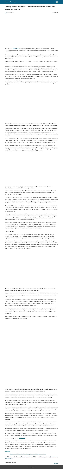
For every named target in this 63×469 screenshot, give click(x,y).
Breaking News (13, 454)
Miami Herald (16, 48)
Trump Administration (39, 456)
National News (26, 454)
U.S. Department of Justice (40, 454)
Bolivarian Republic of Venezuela (14, 456)
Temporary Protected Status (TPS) (28, 456)
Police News (32, 454)
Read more (7, 451)
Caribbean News (19, 454)
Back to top (56, 463)
